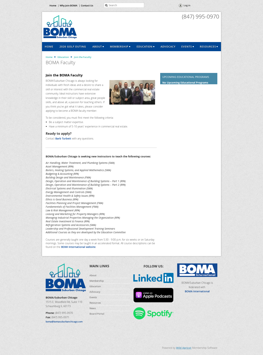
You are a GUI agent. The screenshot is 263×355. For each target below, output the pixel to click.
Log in (187, 5)
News (92, 308)
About (92, 275)
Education (63, 57)
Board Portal (96, 313)
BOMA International (197, 291)
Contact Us (87, 5)
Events (93, 297)
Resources (95, 302)
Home (52, 5)
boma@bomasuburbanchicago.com (64, 321)
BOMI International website (78, 247)
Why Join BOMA (68, 5)
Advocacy (94, 291)
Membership (96, 280)
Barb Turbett (63, 138)
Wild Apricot (183, 348)
